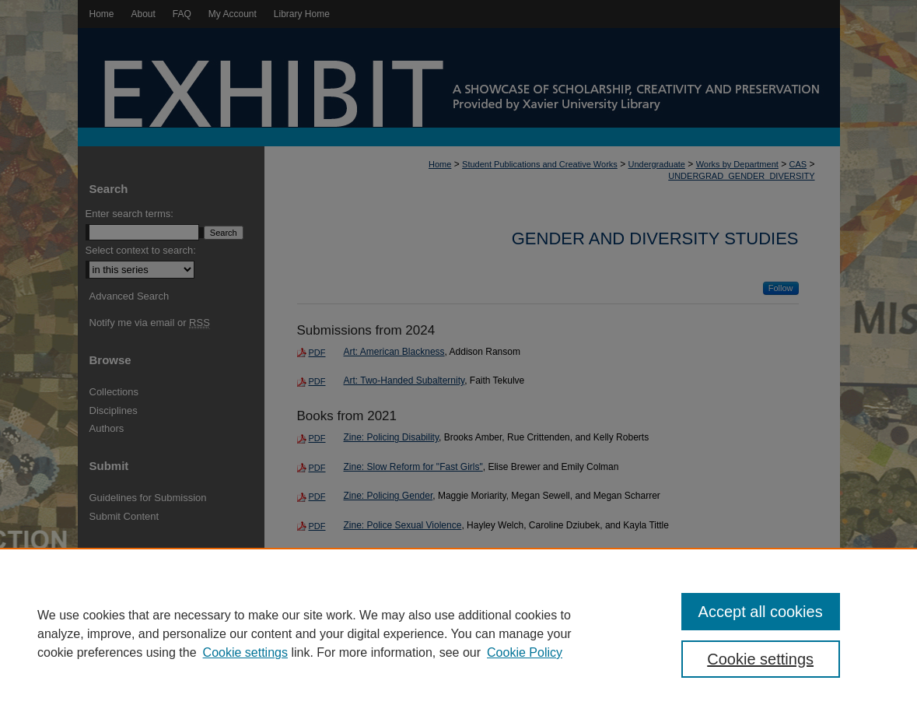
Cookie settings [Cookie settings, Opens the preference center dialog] (760, 659)
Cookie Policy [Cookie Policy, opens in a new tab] (524, 652)
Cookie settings (245, 652)
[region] (458, 633)
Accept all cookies (760, 611)
